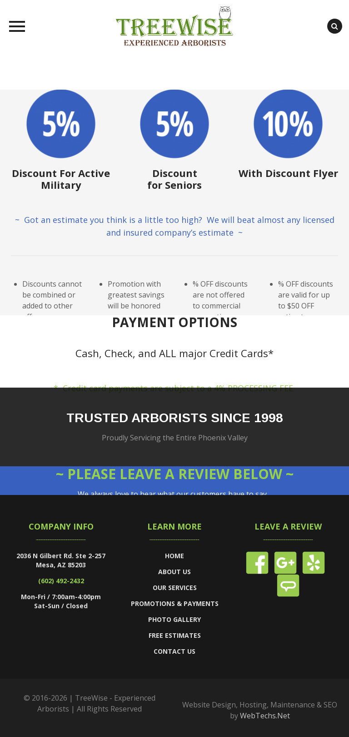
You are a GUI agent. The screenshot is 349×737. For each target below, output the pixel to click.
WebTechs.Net (265, 716)
